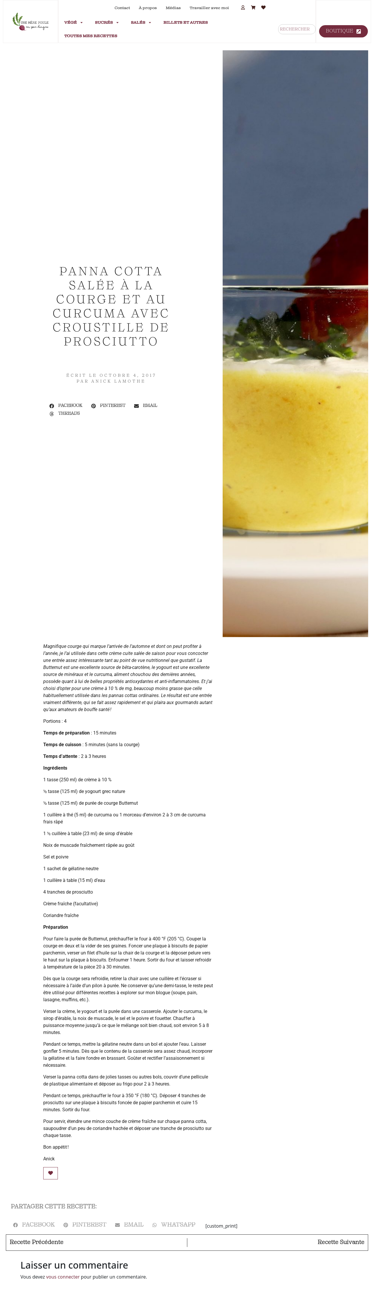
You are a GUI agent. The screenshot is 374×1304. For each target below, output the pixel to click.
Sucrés (107, 22)
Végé (73, 22)
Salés (141, 22)
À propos (148, 8)
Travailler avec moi (209, 8)
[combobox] (297, 29)
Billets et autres (185, 22)
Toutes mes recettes (90, 36)
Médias (173, 8)
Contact (122, 8)
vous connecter (63, 1277)
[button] (66, 406)
